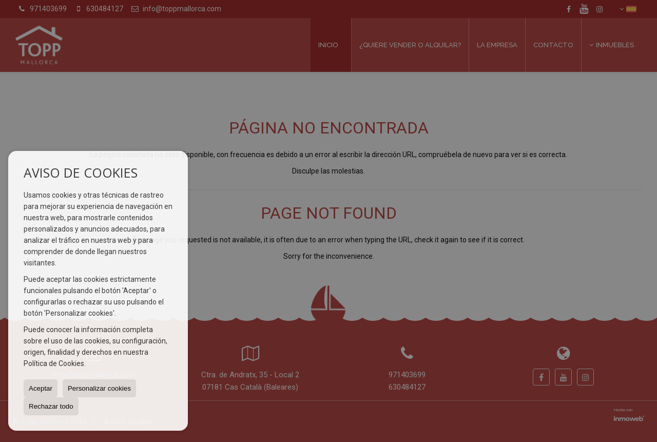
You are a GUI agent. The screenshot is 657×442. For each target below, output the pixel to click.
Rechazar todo (51, 406)
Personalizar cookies (99, 388)
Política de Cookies (54, 363)
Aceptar (40, 388)
